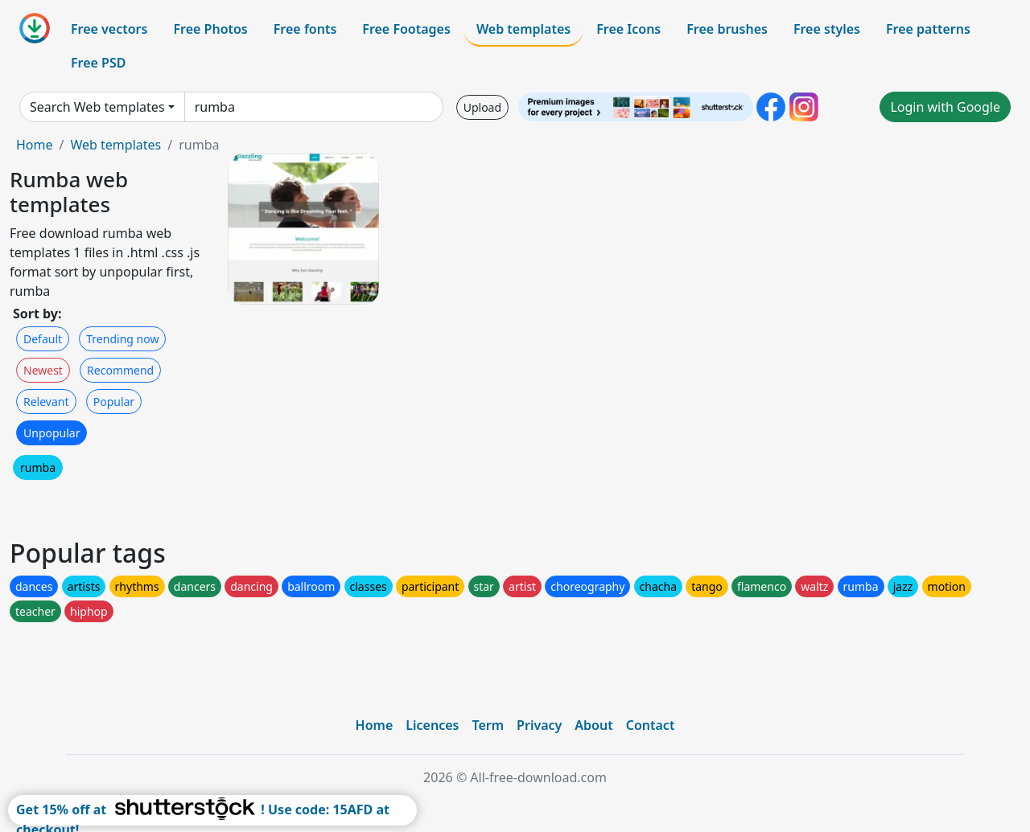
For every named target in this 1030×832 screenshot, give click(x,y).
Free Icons (628, 29)
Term (488, 725)
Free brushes (727, 29)
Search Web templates (97, 107)
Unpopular (51, 433)
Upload (482, 107)
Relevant (46, 401)
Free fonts (305, 29)
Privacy (539, 725)
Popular (113, 401)
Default (42, 338)
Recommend (120, 370)
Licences (432, 725)
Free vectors (109, 29)
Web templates (523, 29)
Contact (650, 725)
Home (34, 145)
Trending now (122, 338)
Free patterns (928, 29)
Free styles (826, 29)
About (593, 725)
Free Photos (210, 29)
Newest (43, 370)
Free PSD (98, 63)
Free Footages (406, 29)
